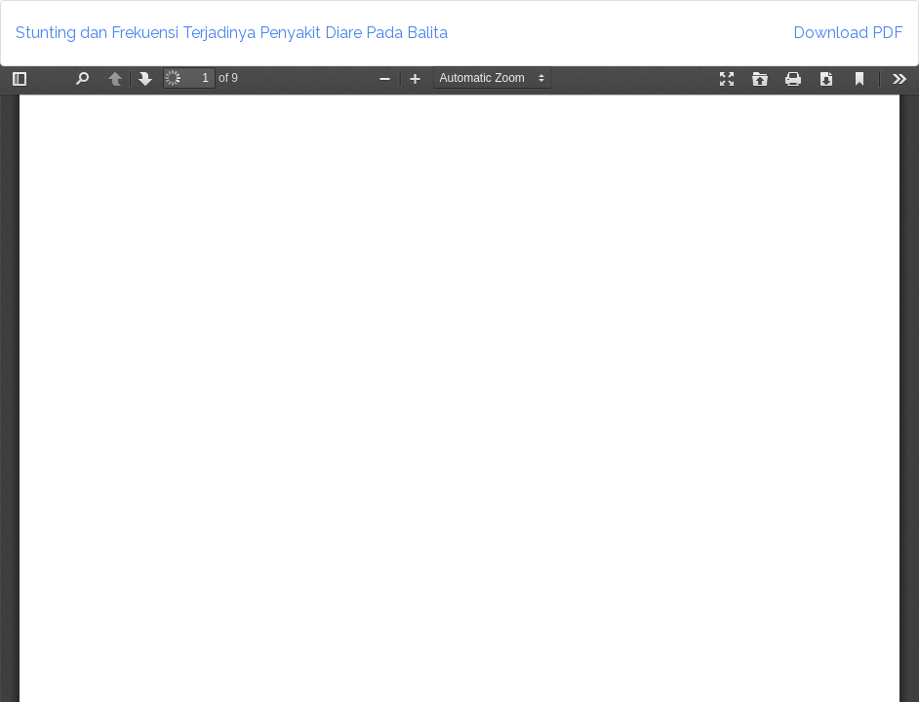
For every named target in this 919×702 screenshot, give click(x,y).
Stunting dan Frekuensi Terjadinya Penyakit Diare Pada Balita (232, 32)
